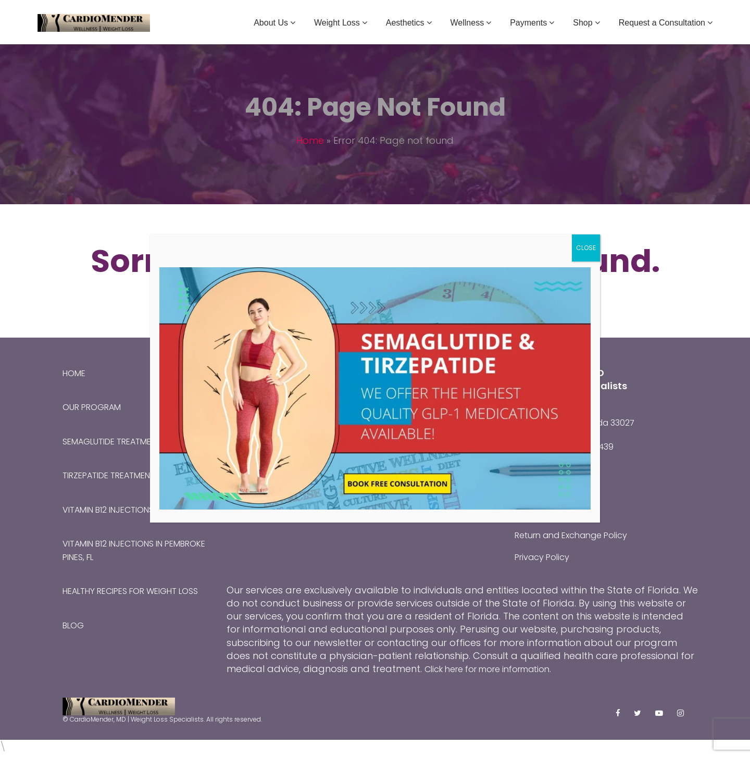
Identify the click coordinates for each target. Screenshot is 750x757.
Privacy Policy (546, 556)
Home (310, 140)
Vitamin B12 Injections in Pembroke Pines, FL (121, 549)
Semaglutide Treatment (120, 440)
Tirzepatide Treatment (116, 474)
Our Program (96, 406)
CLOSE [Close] (586, 247)
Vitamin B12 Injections (116, 508)
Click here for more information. (497, 667)
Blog (75, 636)
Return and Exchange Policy (579, 534)
